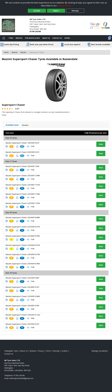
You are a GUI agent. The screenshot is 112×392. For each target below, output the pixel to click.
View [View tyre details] (101, 144)
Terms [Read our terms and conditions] (48, 351)
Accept (37, 10)
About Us (46, 38)
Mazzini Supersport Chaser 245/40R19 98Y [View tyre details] (22, 305)
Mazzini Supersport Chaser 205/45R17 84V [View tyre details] (22, 166)
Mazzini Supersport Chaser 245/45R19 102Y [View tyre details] (22, 315)
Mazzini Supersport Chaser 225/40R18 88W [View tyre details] (22, 217)
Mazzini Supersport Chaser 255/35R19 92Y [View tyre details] (22, 324)
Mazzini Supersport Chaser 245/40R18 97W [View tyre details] (22, 254)
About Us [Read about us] (24, 351)
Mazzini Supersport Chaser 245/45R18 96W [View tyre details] (22, 263)
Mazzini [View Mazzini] (23, 52)
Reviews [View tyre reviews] (25, 125)
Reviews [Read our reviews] (33, 351)
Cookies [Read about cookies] (64, 351)
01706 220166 (35, 31)
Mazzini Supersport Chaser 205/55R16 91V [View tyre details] (22, 152)
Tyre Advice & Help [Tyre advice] (32, 38)
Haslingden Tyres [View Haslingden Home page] (11, 351)
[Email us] (21, 378)
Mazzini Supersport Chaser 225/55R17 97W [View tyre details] (22, 203)
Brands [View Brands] (14, 52)
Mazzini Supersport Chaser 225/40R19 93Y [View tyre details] (22, 287)
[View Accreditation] (105, 25)
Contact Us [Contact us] (57, 38)
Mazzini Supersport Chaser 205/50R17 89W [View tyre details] (22, 175)
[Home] (3, 38)
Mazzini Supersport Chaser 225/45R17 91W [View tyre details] (22, 185)
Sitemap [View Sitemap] (56, 351)
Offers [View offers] (67, 38)
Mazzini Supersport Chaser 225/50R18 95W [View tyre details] (22, 236)
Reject (56, 10)
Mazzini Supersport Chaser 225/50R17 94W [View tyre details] (22, 194)
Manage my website (99, 351)
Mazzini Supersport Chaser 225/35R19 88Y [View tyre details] (22, 278)
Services (19, 38)
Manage (75, 10)
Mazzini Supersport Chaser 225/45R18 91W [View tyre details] (22, 227)
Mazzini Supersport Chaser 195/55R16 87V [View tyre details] (22, 143)
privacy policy (64, 5)
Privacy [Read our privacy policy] (41, 351)
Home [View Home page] (6, 52)
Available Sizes (12, 125)
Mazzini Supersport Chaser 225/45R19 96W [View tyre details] (22, 296)
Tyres (10, 38)
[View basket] (109, 38)
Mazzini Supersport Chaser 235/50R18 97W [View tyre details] (22, 245)
